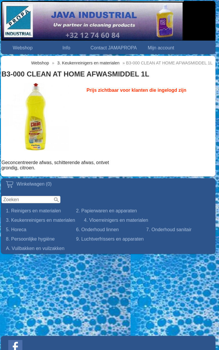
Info (66, 47)
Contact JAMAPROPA (113, 47)
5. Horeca (16, 229)
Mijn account (161, 47)
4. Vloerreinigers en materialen (116, 220)
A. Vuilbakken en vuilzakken (35, 248)
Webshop (22, 47)
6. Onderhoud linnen (97, 229)
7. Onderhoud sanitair (169, 229)
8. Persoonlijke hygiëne (30, 238)
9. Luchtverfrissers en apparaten (110, 238)
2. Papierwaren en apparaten (106, 210)
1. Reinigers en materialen (33, 210)
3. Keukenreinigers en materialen (40, 220)
